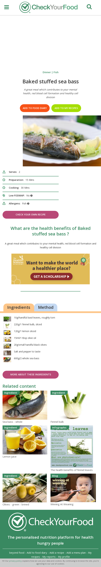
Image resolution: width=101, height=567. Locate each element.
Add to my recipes (66, 108)
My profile (64, 556)
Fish (56, 72)
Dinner (47, 72)
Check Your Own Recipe (31, 214)
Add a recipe (56, 552)
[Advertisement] (50, 41)
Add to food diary (35, 108)
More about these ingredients (30, 374)
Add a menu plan (76, 552)
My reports (49, 556)
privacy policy (15, 561)
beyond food (16, 552)
